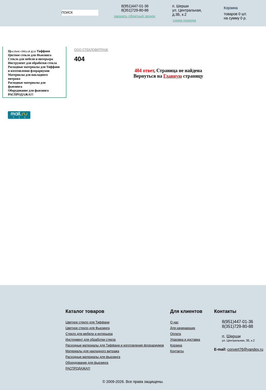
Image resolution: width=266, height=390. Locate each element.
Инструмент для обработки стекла (32, 63)
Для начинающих (107, 37)
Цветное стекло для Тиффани (88, 322)
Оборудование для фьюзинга (28, 90)
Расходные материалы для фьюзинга (27, 84)
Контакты (23, 50)
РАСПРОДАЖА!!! (20, 94)
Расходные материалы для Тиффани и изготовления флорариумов (34, 69)
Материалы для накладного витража (28, 77)
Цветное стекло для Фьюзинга (88, 328)
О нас (74, 37)
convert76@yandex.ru (245, 349)
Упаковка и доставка (182, 37)
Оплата (142, 37)
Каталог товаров (32, 37)
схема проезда (184, 20)
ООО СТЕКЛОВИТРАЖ (91, 50)
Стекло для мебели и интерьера (30, 59)
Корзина (223, 37)
